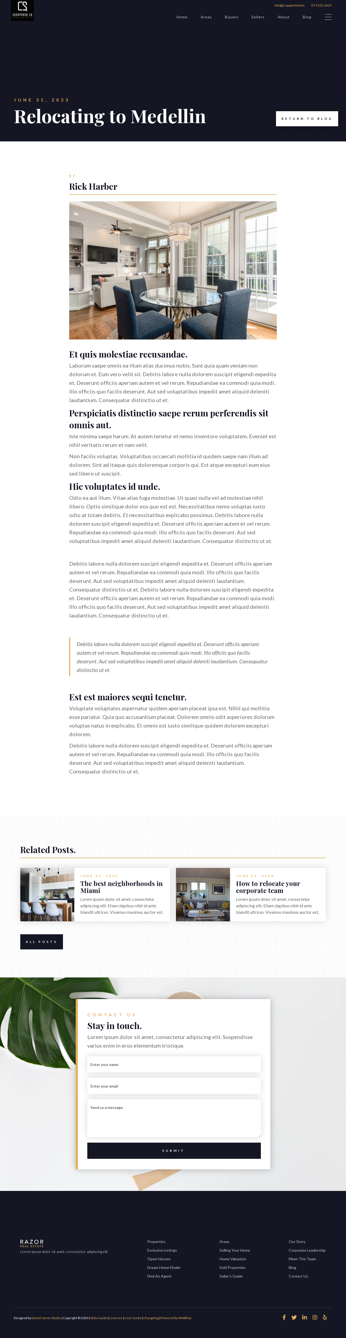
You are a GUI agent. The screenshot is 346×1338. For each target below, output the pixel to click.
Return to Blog (304, 118)
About (284, 17)
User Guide (132, 1318)
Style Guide (99, 1318)
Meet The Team (302, 1259)
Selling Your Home (234, 1250)
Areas (206, 17)
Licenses (115, 1318)
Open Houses (159, 1259)
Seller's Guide (231, 1276)
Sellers (258, 17)
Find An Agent (159, 1276)
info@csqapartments (289, 5)
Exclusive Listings (162, 1250)
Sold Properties (232, 1267)
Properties (156, 1241)
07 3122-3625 (321, 5)
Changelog (151, 1318)
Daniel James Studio (46, 1318)
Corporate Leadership (307, 1250)
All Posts (39, 941)
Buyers (231, 17)
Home (182, 17)
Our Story (297, 1241)
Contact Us (298, 1276)
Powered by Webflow (176, 1318)
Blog (307, 17)
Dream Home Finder (164, 1267)
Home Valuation (232, 1259)
